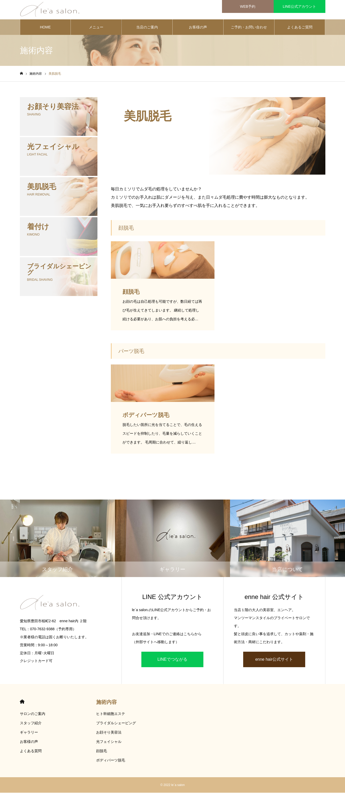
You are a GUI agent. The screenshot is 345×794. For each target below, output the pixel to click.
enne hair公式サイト (274, 660)
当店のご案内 (147, 28)
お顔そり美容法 (108, 733)
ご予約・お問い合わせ (249, 28)
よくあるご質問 (299, 28)
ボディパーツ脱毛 (110, 761)
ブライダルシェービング (116, 724)
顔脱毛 (101, 752)
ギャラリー (29, 733)
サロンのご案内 (32, 715)
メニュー (96, 28)
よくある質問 (31, 752)
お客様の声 (198, 28)
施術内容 (106, 703)
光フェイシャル (108, 743)
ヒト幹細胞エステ (110, 715)
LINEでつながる (172, 660)
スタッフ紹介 (31, 724)
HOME (45, 28)
